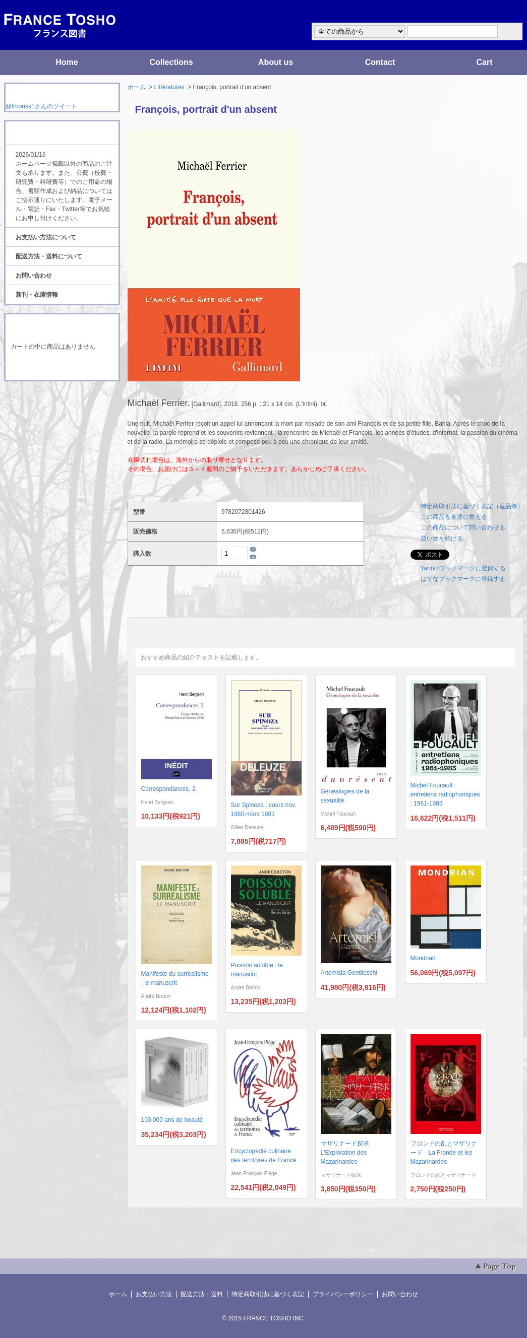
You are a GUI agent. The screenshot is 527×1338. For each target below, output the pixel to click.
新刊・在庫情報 (37, 294)
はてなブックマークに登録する (463, 578)
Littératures (169, 87)
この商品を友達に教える (454, 516)
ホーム (137, 87)
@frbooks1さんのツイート (41, 106)
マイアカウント (493, 12)
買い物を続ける (442, 538)
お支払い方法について (46, 237)
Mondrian (423, 958)
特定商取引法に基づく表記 (267, 1294)
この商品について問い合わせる (463, 527)
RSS (46, 400)
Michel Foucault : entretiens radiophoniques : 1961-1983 (445, 794)
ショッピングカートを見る (61, 367)
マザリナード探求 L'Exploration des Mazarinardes (348, 1152)
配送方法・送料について (49, 256)
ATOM (52, 409)
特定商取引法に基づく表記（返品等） (472, 506)
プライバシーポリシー (343, 1294)
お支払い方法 (154, 1294)
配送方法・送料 (202, 1294)
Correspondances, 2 (168, 788)
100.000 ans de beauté (172, 1119)
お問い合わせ (34, 275)
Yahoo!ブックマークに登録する (463, 568)
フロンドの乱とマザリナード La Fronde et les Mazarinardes (444, 1152)
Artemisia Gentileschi (349, 972)
